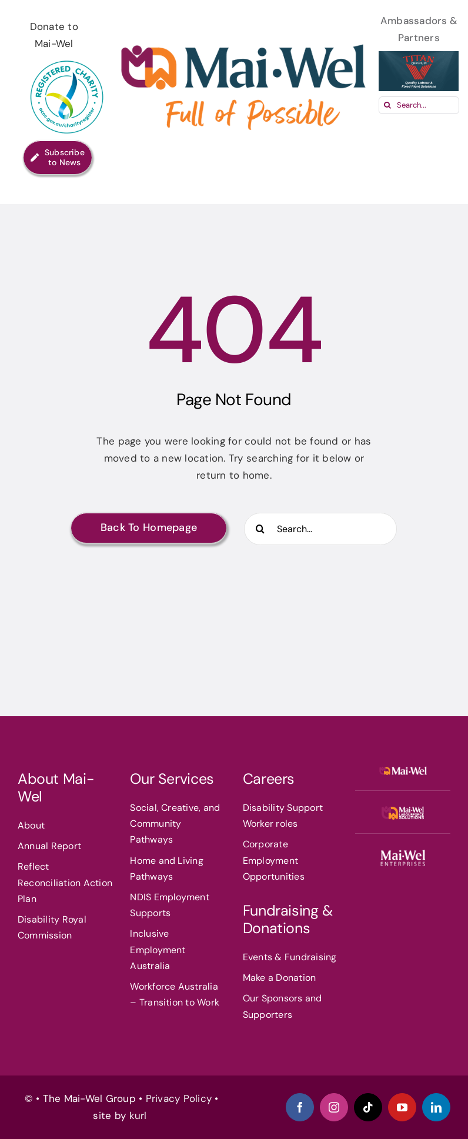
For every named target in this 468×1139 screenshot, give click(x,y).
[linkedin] (436, 1107)
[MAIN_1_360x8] (403, 853)
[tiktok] (368, 1107)
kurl (139, 1115)
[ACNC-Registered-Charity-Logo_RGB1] (68, 57)
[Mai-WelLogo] (403, 769)
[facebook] (300, 1107)
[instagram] (334, 1107)
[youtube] (402, 1107)
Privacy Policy (179, 1098)
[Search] (387, 105)
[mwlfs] (403, 810)
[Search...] (419, 105)
